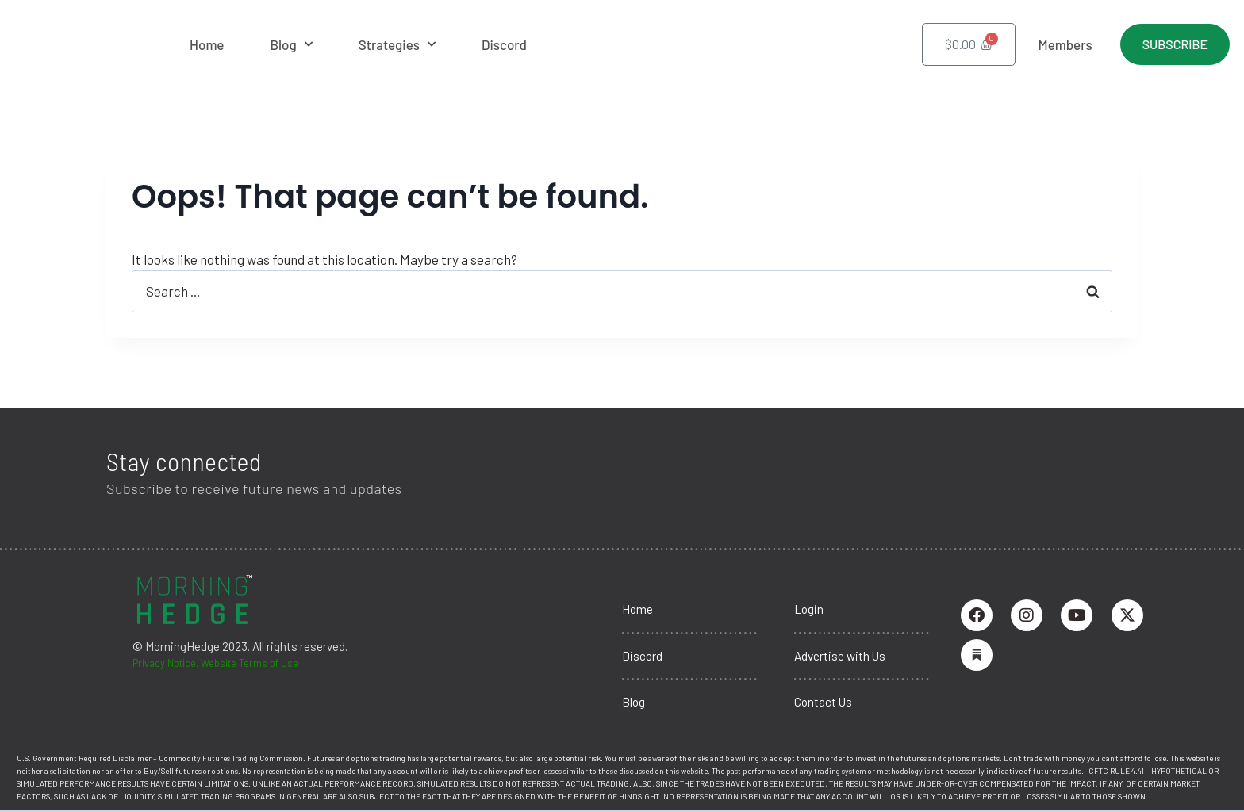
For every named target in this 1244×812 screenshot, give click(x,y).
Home (207, 44)
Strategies (397, 44)
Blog (291, 44)
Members (1065, 44)
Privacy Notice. (172, 656)
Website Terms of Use (269, 656)
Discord (504, 44)
